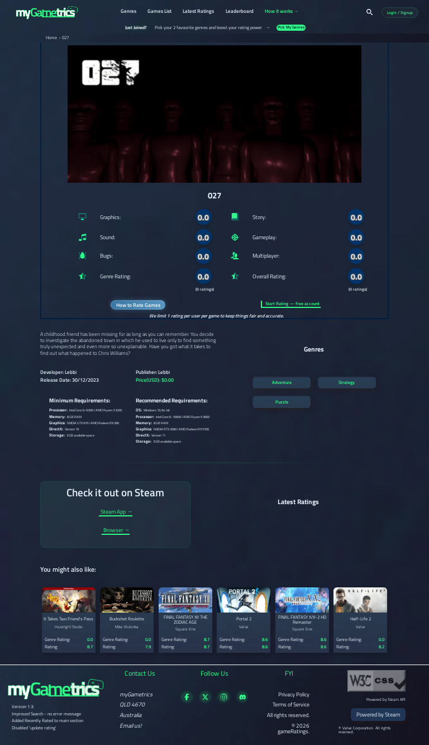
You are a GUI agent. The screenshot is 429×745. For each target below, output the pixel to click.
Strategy (347, 382)
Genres (128, 12)
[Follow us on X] (205, 700)
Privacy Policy (293, 694)
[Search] (369, 12)
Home (51, 38)
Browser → (116, 530)
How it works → (282, 12)
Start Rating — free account (292, 304)
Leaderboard (240, 12)
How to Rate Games (138, 305)
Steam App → (116, 512)
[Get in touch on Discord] (243, 700)
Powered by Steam (378, 714)
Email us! (131, 725)
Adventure (282, 382)
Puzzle (281, 401)
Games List (159, 12)
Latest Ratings (198, 12)
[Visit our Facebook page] (187, 700)
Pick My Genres (291, 28)
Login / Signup (400, 13)
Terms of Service (291, 704)
